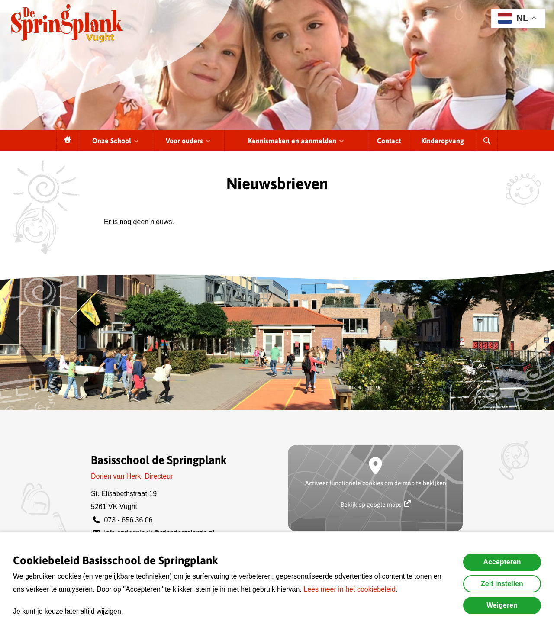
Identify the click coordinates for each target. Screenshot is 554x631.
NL (513, 18)
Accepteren (502, 562)
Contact (389, 141)
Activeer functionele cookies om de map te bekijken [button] (375, 483)
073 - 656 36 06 (128, 520)
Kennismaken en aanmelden (296, 141)
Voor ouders (189, 141)
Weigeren (502, 605)
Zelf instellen (502, 583)
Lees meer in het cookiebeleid (349, 589)
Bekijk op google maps (376, 504)
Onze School (116, 141)
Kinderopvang (442, 141)
